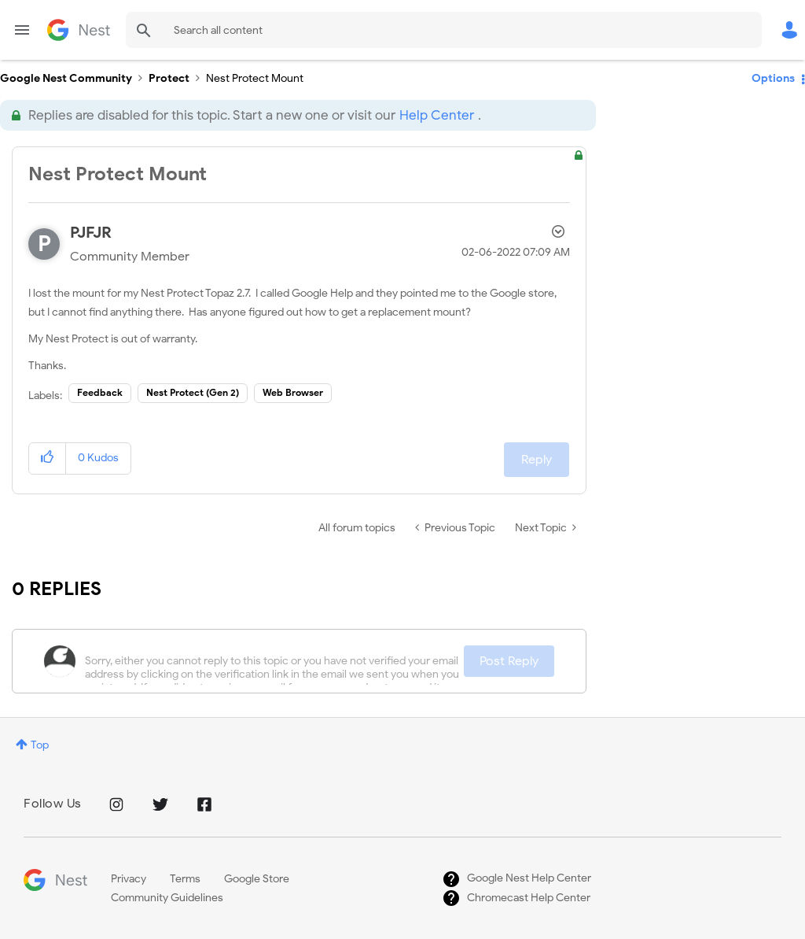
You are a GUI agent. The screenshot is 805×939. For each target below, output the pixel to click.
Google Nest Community (78, 30)
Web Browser (293, 392)
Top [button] (40, 745)
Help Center (436, 115)
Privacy (128, 878)
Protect (169, 78)
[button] (47, 458)
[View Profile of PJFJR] (91, 232)
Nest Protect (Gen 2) (192, 392)
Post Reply (509, 661)
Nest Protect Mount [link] (254, 78)
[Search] (444, 30)
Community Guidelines (167, 897)
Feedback (100, 392)
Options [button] (773, 78)
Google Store (256, 878)
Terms (185, 878)
